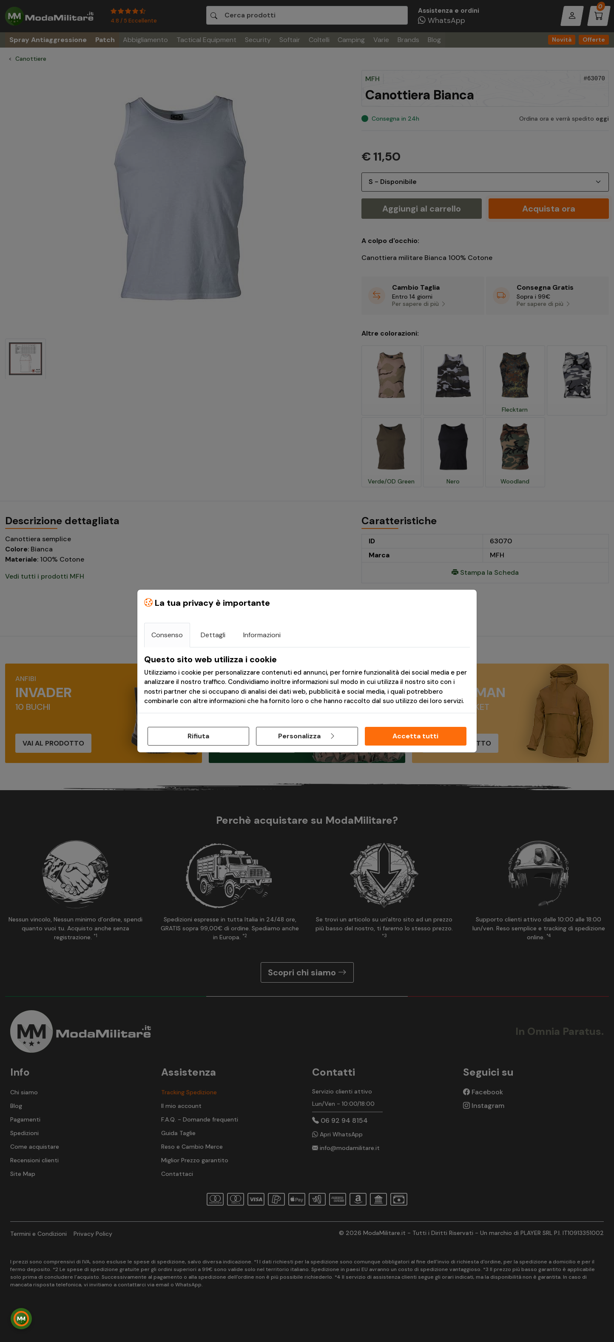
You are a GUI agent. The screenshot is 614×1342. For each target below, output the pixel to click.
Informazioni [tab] (262, 634)
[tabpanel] (307, 680)
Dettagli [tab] (213, 634)
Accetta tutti (415, 736)
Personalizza (307, 736)
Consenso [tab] (167, 634)
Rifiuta (198, 736)
